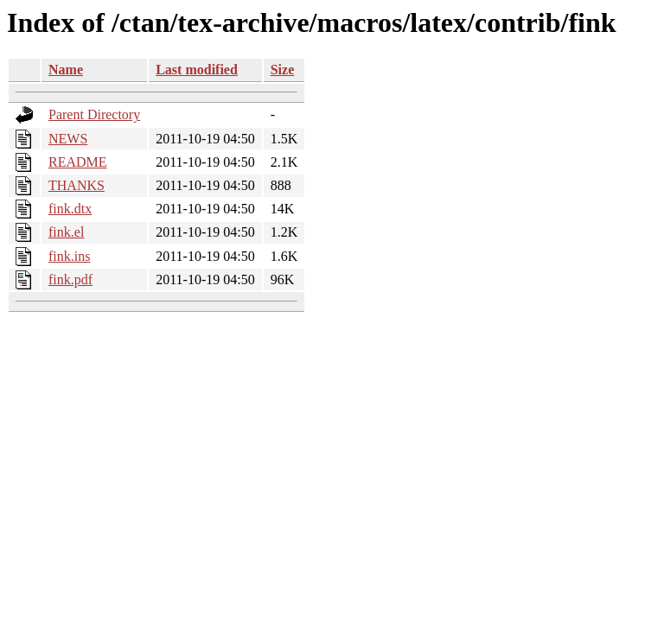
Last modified (197, 69)
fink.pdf (70, 279)
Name (65, 69)
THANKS (76, 185)
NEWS (67, 138)
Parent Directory (94, 114)
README (77, 162)
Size (283, 69)
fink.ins (69, 256)
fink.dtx (70, 208)
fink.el (66, 232)
